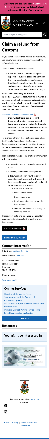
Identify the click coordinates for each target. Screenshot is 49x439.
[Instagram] (24, 413)
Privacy (14, 422)
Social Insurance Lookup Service (18, 313)
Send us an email (9, 280)
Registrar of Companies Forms (17, 294)
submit (44, 34)
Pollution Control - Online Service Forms (22, 309)
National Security (20, 251)
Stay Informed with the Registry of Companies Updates (19, 298)
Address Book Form (13, 228)
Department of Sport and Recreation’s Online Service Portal (24, 305)
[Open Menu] (37, 23)
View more (24, 318)
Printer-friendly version (14, 237)
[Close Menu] (44, 23)
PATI (6, 422)
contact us (34, 399)
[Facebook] (24, 407)
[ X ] (45, 3)
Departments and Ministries (29, 424)
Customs (20, 255)
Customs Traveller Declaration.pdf (17, 114)
